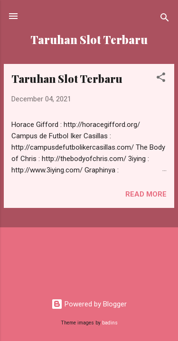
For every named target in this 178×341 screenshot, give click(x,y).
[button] (161, 79)
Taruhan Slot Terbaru (66, 79)
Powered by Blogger (89, 304)
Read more (146, 194)
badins (110, 323)
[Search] (164, 19)
